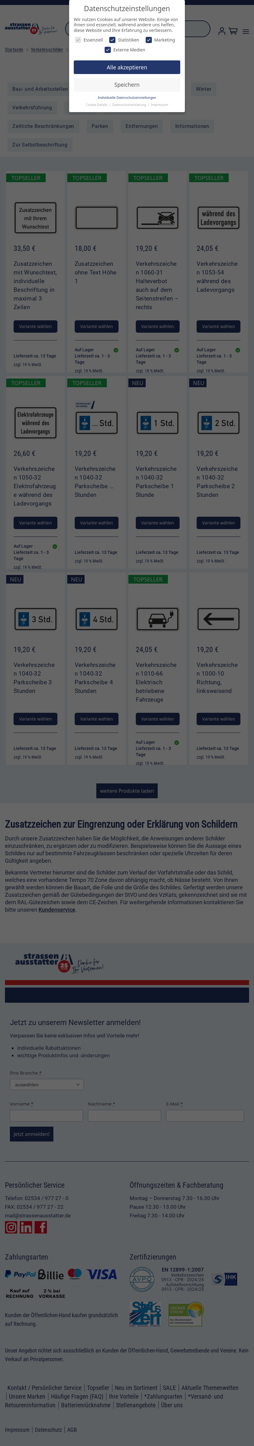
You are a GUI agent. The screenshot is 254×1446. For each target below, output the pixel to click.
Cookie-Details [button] (97, 105)
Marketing (160, 40)
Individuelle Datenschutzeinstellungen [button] (127, 97)
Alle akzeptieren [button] (127, 67)
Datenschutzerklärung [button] (129, 105)
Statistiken (124, 40)
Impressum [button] (159, 105)
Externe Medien (125, 50)
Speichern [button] (127, 84)
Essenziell (89, 40)
